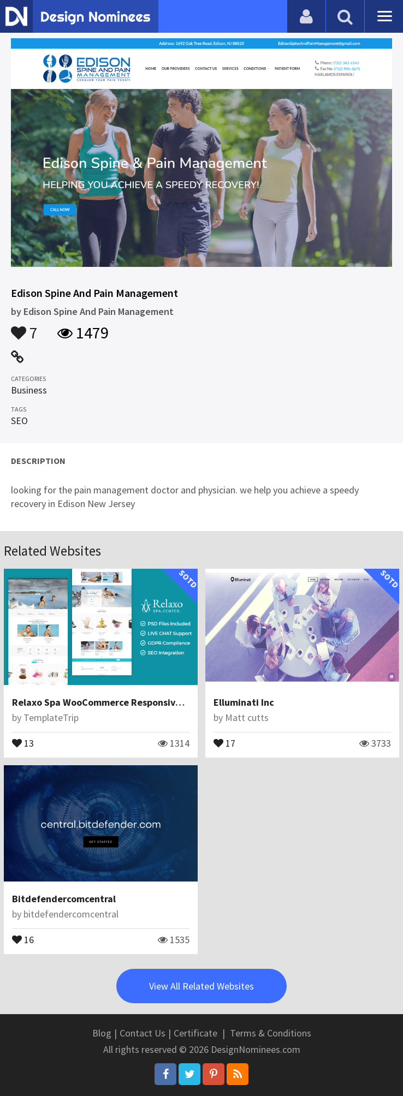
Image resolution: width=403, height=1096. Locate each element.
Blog (101, 1033)
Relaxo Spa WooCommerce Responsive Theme (113, 702)
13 (23, 742)
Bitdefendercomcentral (64, 898)
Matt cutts (247, 717)
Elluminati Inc (244, 702)
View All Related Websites (201, 986)
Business (29, 390)
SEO (19, 420)
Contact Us (142, 1033)
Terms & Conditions (270, 1033)
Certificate (195, 1033)
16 (23, 938)
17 (224, 742)
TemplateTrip (51, 717)
